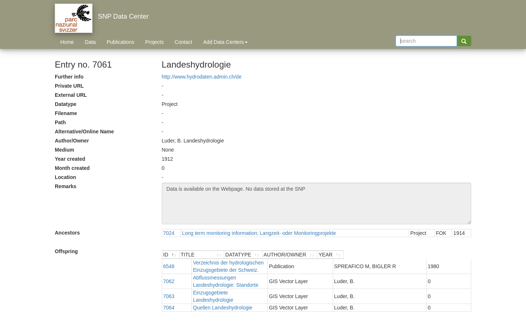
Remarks (65, 186)
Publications (120, 42)
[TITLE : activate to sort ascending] (255, 255)
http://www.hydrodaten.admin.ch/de (202, 77)
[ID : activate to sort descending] (171, 255)
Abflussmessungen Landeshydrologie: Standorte (237, 270)
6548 (169, 263)
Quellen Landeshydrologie (211, 286)
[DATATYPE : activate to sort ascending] (352, 255)
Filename (66, 113)
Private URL (69, 86)
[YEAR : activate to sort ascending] (457, 255)
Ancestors (67, 233)
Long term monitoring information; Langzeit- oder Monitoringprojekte (259, 233)
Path (60, 122)
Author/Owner (72, 141)
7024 (169, 233)
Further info (69, 77)
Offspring (66, 251)
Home (67, 42)
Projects (154, 42)
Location (65, 177)
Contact (183, 42)
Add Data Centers (225, 42)
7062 (169, 270)
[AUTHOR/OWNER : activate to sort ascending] (408, 255)
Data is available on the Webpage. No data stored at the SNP (317, 203)
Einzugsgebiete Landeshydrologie (220, 278)
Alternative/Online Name (84, 131)
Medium (64, 150)
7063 (169, 278)
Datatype (65, 104)
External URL (71, 95)
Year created (70, 159)
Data (90, 42)
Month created (72, 168)
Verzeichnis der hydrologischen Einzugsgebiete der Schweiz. (251, 263)
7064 (169, 286)
